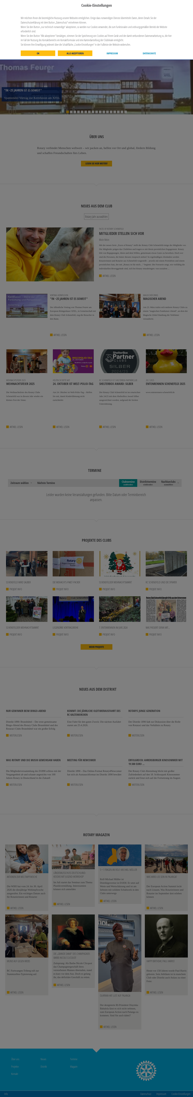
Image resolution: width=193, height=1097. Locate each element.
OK (38, 53)
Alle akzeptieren (75, 53)
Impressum (112, 53)
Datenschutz (149, 53)
